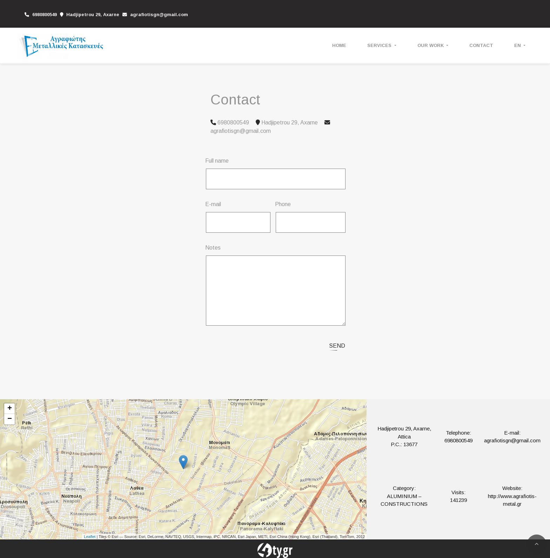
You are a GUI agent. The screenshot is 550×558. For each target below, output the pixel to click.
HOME (339, 45)
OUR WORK (431, 45)
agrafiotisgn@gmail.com (159, 14)
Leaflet (89, 537)
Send (337, 346)
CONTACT (481, 45)
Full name (217, 161)
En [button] (518, 45)
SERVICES (380, 45)
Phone (283, 204)
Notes (213, 248)
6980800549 (458, 440)
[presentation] (265, 345)
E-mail (213, 204)
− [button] (9, 419)
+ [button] (9, 408)
